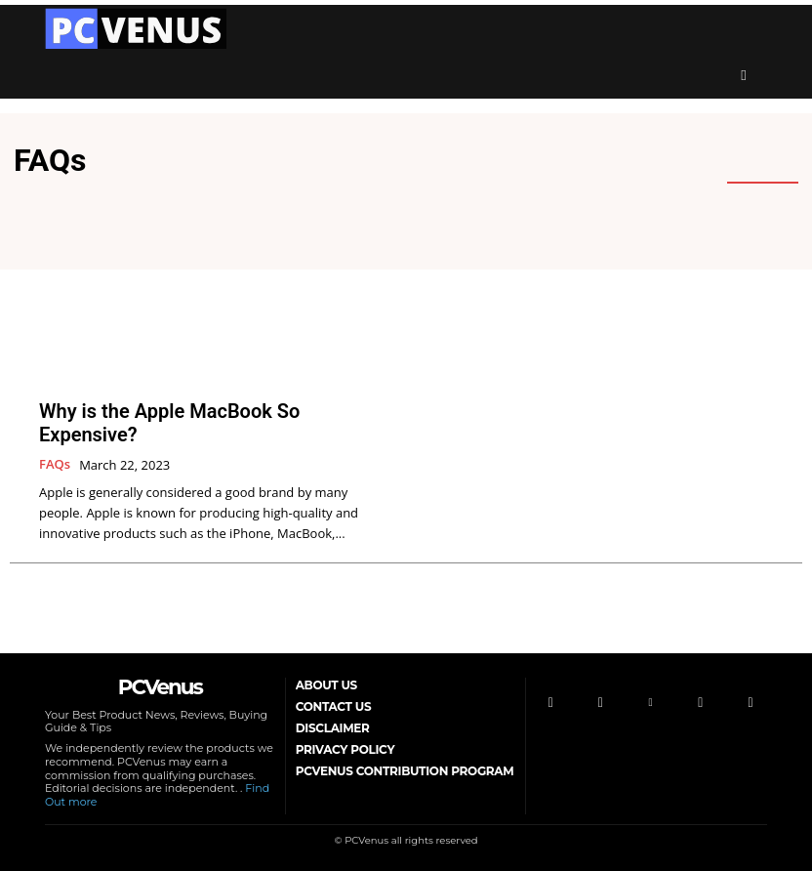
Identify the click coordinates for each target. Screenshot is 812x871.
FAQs (54, 465)
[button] (743, 75)
